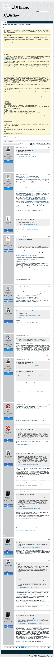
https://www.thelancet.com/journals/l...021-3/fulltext (26, 530)
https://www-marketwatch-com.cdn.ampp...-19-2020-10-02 (29, 594)
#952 (49, 335)
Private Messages (6, 24)
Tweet (8, 162)
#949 (49, 236)
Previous (6, 647)
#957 (49, 491)
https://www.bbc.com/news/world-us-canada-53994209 (27, 298)
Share (8, 160)
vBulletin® (45, 654)
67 (31, 647)
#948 (49, 217)
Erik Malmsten (8, 409)
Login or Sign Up (48, 0)
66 (28, 647)
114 (37, 647)
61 (13, 647)
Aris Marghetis (8, 340)
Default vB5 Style (7, 652)
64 (22, 647)
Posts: (7, 158)
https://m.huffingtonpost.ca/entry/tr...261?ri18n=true (26, 384)
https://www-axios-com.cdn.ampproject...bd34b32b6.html (27, 389)
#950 (49, 286)
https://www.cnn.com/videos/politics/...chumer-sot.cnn (26, 259)
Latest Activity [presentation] (11, 141)
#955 (49, 426)
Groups (15, 24)
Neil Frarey (8, 222)
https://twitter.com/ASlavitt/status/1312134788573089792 (27, 177)
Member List (28, 24)
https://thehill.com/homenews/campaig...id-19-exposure (34, 188)
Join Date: (6, 156)
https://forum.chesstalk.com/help (10, 59)
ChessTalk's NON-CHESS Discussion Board (16, 27)
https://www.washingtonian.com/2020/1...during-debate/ (32, 184)
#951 (49, 308)
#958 (49, 539)
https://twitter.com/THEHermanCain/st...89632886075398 (34, 199)
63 (19, 647)
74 (34, 647)
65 (25, 647)
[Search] (42, 11)
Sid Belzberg (8, 497)
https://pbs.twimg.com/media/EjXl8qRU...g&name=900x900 (37, 202)
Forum (6, 27)
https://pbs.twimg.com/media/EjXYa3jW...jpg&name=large (27, 195)
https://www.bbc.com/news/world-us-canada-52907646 (27, 229)
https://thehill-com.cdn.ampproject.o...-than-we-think (26, 156)
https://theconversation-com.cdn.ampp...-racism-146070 (27, 322)
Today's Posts (21, 24)
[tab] (5, 141)
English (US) (16, 652)
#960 (49, 612)
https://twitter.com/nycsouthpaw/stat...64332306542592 (33, 191)
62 (16, 647)
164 (41, 647)
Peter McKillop (8, 152)
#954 (49, 404)
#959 (49, 560)
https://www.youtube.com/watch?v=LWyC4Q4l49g (28, 464)
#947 (49, 174)
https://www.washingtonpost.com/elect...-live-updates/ (26, 444)
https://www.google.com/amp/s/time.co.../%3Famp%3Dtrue (27, 408)
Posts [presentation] (5, 141)
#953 (49, 359)
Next (49, 647)
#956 (49, 451)
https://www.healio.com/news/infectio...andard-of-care (26, 478)
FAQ (12, 24)
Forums (4, 22)
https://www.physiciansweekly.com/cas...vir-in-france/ (26, 518)
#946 (49, 147)
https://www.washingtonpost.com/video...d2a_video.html (27, 255)
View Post (32, 150)
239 (44, 647)
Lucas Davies (8, 179)
